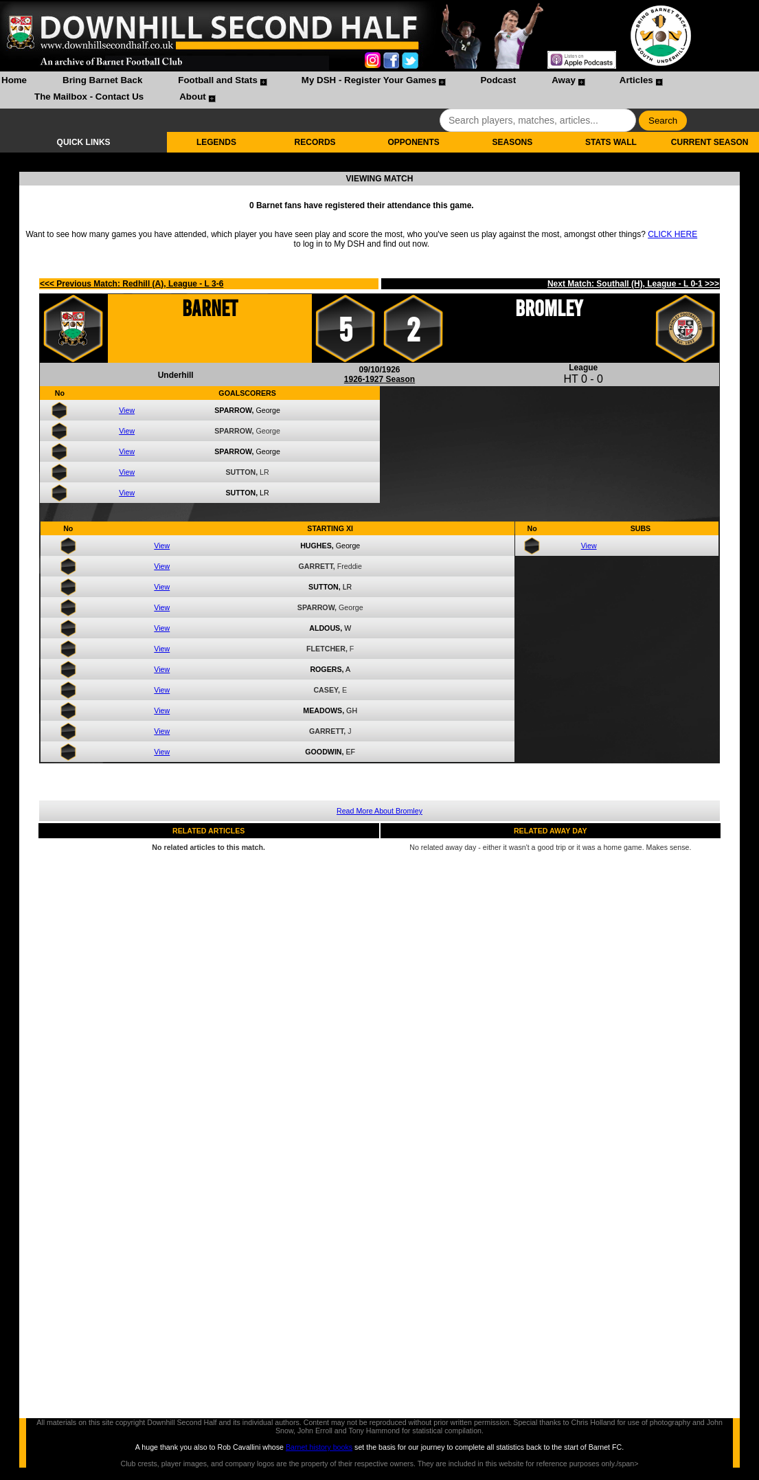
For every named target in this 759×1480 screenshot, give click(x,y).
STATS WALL (611, 142)
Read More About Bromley (379, 811)
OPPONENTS (414, 142)
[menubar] (379, 90)
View (127, 410)
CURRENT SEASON (710, 142)
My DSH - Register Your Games (369, 80)
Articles (636, 80)
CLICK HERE (672, 234)
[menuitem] (14, 82)
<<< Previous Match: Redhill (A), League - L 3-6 (132, 284)
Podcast (498, 80)
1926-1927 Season (379, 379)
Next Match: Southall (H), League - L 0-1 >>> (633, 284)
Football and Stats (218, 80)
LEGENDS (216, 142)
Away (564, 80)
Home (14, 80)
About (192, 96)
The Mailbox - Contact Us (89, 96)
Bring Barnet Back (102, 80)
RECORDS (315, 142)
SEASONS (512, 142)
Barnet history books (319, 1447)
